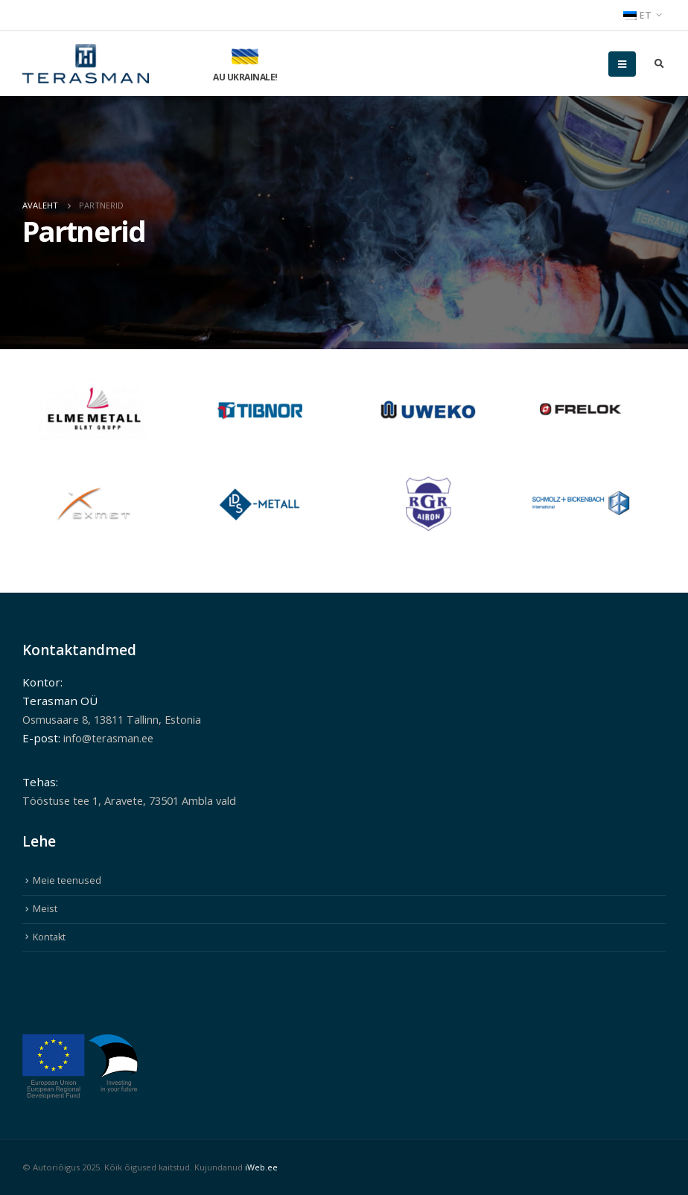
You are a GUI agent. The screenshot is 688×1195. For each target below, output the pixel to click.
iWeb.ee (261, 1167)
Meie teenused (67, 880)
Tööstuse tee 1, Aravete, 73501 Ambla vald (137, 800)
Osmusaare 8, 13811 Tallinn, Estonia (121, 719)
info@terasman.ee (112, 737)
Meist (45, 908)
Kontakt (49, 937)
